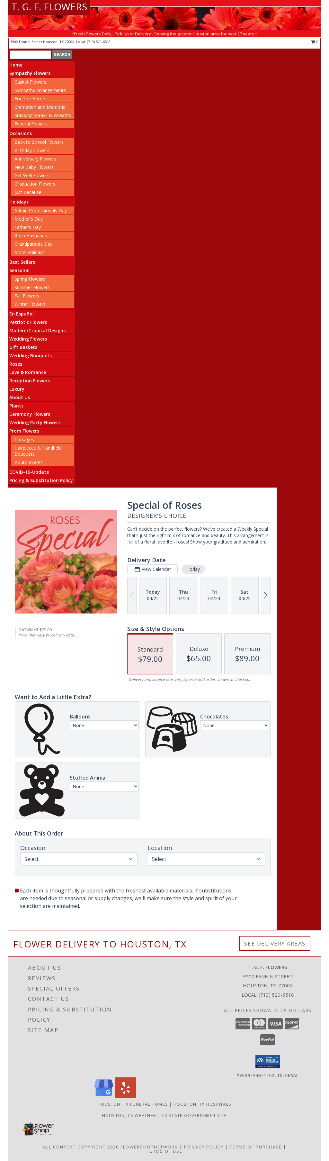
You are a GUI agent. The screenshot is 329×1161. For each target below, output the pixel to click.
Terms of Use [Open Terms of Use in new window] (164, 1151)
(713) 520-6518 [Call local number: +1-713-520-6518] (99, 41)
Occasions (20, 133)
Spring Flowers (29, 279)
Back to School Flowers (39, 142)
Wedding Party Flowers (34, 422)
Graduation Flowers (34, 184)
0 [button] (315, 41)
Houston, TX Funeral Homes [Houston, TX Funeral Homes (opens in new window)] (133, 1104)
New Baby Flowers (34, 167)
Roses (15, 364)
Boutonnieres (28, 462)
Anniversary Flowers (35, 159)
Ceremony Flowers (29, 414)
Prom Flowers (24, 431)
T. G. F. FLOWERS (49, 7)
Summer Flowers (32, 287)
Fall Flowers (26, 296)
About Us (19, 397)
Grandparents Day (33, 244)
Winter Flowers (30, 304)
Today (193, 569)
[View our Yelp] (125, 1096)
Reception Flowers (29, 381)
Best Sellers (22, 262)
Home (15, 65)
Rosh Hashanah (30, 236)
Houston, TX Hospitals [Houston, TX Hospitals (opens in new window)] (202, 1104)
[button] (267, 1061)
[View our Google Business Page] (103, 1096)
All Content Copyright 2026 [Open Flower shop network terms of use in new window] (81, 1147)
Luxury (16, 389)
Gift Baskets (23, 347)
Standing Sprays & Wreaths (42, 115)
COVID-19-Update (29, 472)
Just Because (27, 192)
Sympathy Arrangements (40, 90)
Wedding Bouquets (30, 355)
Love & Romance (27, 372)
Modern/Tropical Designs (37, 330)
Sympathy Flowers (29, 73)
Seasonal (19, 270)
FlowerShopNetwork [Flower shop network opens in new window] (149, 1147)
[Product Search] (30, 54)
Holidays (19, 202)
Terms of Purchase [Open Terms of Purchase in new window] (256, 1147)
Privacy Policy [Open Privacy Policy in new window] (204, 1147)
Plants (16, 406)
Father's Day (27, 227)
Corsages (24, 439)
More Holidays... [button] (31, 252)
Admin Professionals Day (40, 210)
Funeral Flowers (31, 124)
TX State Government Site (194, 1115)
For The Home (29, 99)
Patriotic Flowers (28, 322)
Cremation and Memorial (40, 107)
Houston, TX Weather (129, 1115)
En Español (21, 314)
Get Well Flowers (31, 175)
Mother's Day (28, 219)
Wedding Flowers (28, 339)
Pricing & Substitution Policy (41, 480)
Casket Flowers (30, 82)
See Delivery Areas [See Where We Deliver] (275, 943)
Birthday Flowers (31, 150)
